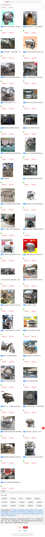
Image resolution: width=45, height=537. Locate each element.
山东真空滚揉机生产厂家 (9, 102)
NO (18, 492)
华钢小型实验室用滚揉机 (9, 381)
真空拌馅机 (4, 505)
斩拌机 (20, 498)
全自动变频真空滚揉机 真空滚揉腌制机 (13, 204)
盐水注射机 (4, 502)
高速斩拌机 (37, 498)
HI (11, 492)
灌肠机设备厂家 (32, 512)
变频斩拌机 (13, 502)
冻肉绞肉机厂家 (12, 515)
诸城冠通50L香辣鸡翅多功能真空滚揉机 (13, 457)
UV (27, 492)
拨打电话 (11, 32)
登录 (19, 527)
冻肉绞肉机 (13, 505)
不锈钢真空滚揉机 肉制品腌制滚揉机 (12, 431)
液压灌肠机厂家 (23, 510)
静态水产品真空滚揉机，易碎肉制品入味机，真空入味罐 (17, 26)
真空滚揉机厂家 (32, 510)
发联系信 (4, 32)
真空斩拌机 (21, 502)
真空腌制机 (30, 502)
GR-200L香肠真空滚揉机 (32, 381)
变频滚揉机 (28, 498)
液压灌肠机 (39, 505)
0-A (1, 492)
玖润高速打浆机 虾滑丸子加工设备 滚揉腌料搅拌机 (15, 305)
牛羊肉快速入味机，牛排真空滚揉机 (35, 406)
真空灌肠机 (21, 505)
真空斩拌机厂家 (23, 512)
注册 (25, 527)
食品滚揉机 (13, 498)
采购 (43, 428)
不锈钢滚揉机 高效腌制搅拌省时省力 (35, 229)
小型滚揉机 (39, 502)
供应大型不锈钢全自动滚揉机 (33, 330)
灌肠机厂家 (9, 513)
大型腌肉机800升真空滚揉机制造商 (12, 153)
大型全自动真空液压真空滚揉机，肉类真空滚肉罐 (13, 279)
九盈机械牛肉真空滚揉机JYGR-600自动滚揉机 (14, 254)
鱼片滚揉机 (6, 178)
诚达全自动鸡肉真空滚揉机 (32, 128)
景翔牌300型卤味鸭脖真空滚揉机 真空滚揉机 (14, 77)
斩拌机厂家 (16, 510)
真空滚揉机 (4, 498)
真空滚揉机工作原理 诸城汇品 (33, 355)
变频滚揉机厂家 (6, 512)
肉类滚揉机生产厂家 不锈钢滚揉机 (34, 26)
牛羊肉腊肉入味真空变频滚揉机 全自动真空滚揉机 (15, 229)
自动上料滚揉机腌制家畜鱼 (10, 355)
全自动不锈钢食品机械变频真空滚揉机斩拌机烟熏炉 (16, 482)
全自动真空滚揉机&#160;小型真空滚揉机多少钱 (15, 330)
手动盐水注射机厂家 (17, 513)
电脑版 (25, 530)
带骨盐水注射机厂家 (36, 513)
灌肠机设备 (30, 505)
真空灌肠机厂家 (27, 513)
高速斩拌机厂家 (15, 512)
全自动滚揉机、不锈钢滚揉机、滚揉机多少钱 (14, 52)
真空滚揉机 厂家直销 (31, 305)
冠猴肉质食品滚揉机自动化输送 (11, 128)
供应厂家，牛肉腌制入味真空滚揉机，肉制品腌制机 (16, 406)
